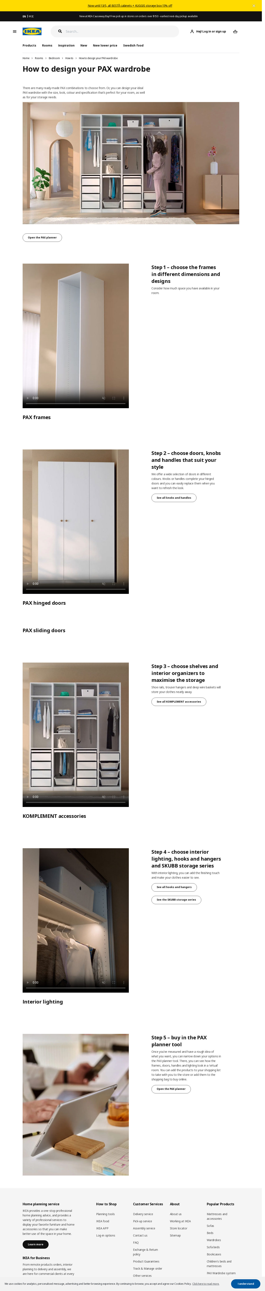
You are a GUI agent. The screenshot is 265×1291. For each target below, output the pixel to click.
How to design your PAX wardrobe (98, 58)
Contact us (140, 1235)
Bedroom (54, 58)
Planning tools (105, 1214)
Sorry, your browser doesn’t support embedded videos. (76, 336)
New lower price (105, 45)
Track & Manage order (147, 1268)
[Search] (122, 31)
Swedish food (133, 45)
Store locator (178, 1228)
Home (26, 58)
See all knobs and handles (174, 498)
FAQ (136, 1242)
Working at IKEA (180, 1221)
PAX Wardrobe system (221, 1273)
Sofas (210, 1226)
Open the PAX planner (42, 237)
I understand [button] (246, 1284)
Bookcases (214, 1254)
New (83, 45)
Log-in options (105, 1235)
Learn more (35, 1244)
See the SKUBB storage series (176, 899)
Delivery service (143, 1214)
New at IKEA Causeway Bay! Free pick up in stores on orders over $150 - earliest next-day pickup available (138, 16)
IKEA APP (102, 1228)
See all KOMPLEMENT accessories (179, 701)
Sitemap (175, 1235)
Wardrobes (214, 1240)
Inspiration (66, 45)
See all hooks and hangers (174, 887)
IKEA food (102, 1221)
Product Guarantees (146, 1261)
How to (69, 58)
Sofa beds (213, 1247)
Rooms (39, 58)
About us (176, 1214)
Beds (210, 1233)
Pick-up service (142, 1221)
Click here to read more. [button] (205, 1284)
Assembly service (144, 1228)
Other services (142, 1276)
